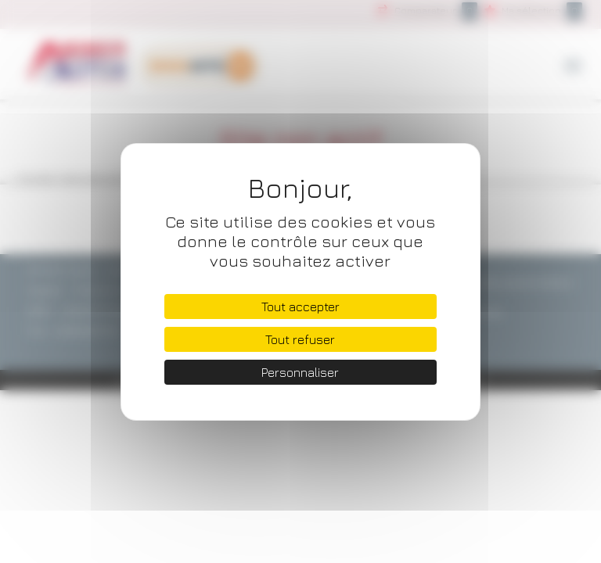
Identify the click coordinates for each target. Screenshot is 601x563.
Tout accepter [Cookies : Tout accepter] (300, 306)
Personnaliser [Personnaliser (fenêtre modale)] (300, 372)
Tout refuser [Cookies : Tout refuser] (300, 339)
